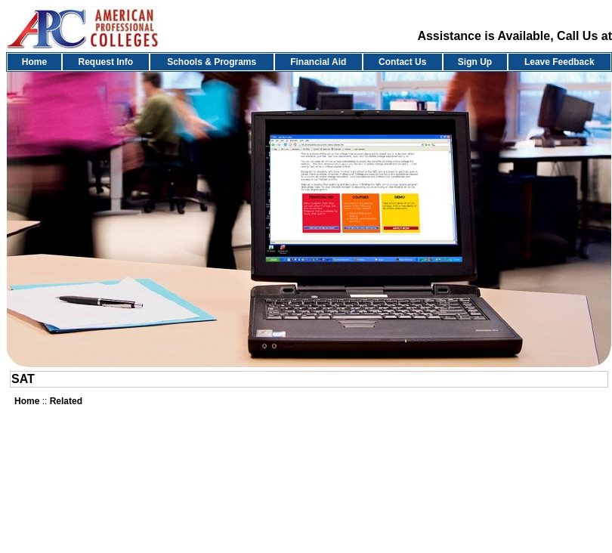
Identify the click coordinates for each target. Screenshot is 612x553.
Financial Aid (318, 62)
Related (66, 401)
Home (34, 62)
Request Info (106, 62)
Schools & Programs (211, 62)
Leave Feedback (559, 62)
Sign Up (475, 62)
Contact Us (402, 62)
